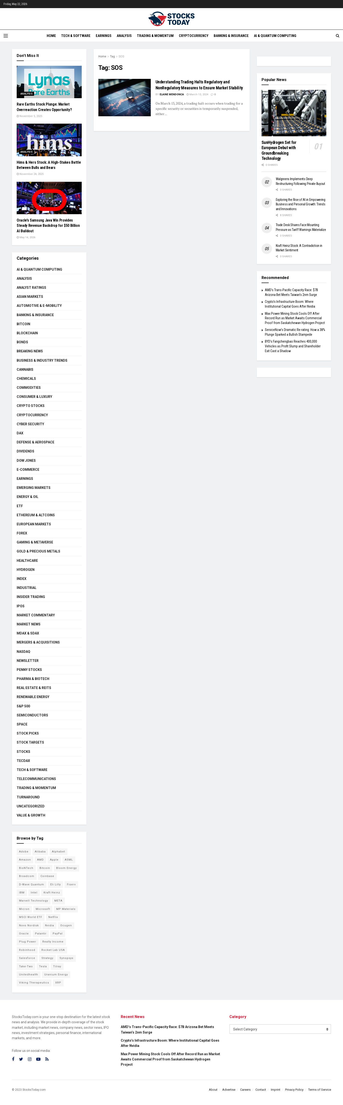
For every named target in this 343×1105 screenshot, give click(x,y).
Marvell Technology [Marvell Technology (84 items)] (33, 900)
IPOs (21, 606)
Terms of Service (319, 1089)
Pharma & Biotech (33, 679)
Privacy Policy (294, 1089)
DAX (20, 433)
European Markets (34, 524)
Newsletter (28, 661)
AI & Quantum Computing (275, 36)
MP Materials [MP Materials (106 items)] (66, 909)
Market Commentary (36, 615)
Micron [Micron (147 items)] (24, 909)
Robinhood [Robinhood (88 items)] (27, 950)
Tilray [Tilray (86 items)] (57, 966)
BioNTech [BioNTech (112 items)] (26, 868)
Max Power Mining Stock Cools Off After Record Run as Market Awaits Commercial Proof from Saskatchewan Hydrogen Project (295, 318)
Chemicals (26, 378)
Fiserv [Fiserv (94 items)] (71, 884)
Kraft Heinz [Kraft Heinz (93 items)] (52, 892)
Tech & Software (76, 36)
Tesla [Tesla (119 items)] (43, 966)
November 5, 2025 (29, 116)
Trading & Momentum (155, 36)
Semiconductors (32, 715)
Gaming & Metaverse (35, 542)
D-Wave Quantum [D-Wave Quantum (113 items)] (31, 884)
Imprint (275, 1089)
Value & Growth (31, 815)
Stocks (23, 752)
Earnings (103, 36)
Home (51, 36)
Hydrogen (26, 570)
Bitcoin (23, 324)
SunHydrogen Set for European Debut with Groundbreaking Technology (279, 150)
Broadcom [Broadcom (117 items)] (26, 876)
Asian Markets (30, 297)
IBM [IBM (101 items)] (22, 892)
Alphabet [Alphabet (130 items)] (58, 851)
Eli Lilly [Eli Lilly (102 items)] (55, 884)
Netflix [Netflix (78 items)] (53, 917)
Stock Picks (28, 733)
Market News (28, 624)
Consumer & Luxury (34, 397)
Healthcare (27, 561)
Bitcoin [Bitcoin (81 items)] (45, 868)
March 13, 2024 (197, 94)
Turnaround (28, 797)
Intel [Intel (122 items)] (34, 892)
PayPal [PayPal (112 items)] (58, 933)
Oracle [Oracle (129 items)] (24, 933)
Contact (260, 1089)
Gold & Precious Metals (38, 551)
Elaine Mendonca (172, 94)
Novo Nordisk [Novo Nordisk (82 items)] (29, 925)
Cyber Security (30, 424)
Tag (112, 56)
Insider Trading (31, 597)
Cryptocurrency (193, 36)
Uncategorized (31, 806)
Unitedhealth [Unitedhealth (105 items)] (28, 974)
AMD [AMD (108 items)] (40, 859)
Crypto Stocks (31, 406)
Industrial (26, 588)
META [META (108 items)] (58, 900)
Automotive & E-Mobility (39, 306)
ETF (20, 506)
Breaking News (30, 351)
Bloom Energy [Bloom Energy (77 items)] (66, 868)
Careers (245, 1089)
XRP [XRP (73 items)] (58, 982)
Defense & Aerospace (35, 442)
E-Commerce (28, 469)
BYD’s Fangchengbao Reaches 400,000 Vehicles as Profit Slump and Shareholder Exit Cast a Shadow (293, 346)
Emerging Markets (33, 488)
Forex (22, 533)
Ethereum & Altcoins (36, 515)
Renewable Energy (33, 697)
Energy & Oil (27, 497)
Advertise (228, 1089)
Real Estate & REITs (34, 688)
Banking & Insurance (231, 36)
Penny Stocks (29, 670)
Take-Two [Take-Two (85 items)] (26, 966)
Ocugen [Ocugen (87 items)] (66, 925)
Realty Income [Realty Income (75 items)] (53, 941)
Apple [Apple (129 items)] (54, 859)
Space (22, 724)
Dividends (25, 451)
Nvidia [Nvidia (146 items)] (49, 925)
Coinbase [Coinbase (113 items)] (47, 876)
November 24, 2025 (30, 174)
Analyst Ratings (31, 287)
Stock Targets (30, 742)
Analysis (124, 36)
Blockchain (27, 333)
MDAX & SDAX (28, 633)
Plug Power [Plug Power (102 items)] (27, 941)
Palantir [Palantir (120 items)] (40, 933)
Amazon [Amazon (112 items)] (25, 859)
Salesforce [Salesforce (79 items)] (27, 958)
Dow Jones (26, 460)
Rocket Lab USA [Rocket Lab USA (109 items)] (53, 950)
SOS (121, 56)
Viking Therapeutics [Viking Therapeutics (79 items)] (34, 982)
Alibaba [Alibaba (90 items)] (40, 851)
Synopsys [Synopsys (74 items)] (66, 958)
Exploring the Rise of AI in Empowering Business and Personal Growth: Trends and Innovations (300, 204)
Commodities (29, 388)
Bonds (22, 342)
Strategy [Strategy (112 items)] (47, 958)
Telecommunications (36, 779)
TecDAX (23, 761)
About (213, 1089)
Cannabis (25, 369)
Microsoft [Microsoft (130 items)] (43, 909)
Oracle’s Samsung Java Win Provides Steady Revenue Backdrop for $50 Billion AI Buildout (48, 225)
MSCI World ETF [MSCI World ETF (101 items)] (30, 917)
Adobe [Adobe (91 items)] (24, 851)
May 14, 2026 (26, 237)
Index (21, 579)
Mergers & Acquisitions (38, 642)
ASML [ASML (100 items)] (69, 859)
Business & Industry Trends (42, 360)
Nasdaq (23, 652)
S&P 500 (23, 706)
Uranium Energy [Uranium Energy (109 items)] (56, 974)
